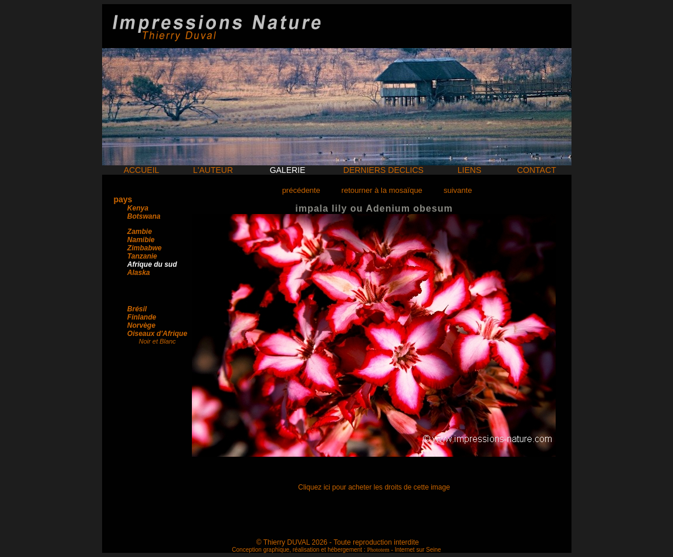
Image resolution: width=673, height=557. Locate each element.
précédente (301, 190)
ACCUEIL (142, 170)
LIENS (469, 170)
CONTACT (536, 170)
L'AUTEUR (213, 170)
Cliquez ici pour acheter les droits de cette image (374, 487)
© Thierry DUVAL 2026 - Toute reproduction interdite (337, 542)
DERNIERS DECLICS (383, 170)
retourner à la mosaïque (381, 190)
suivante (458, 190)
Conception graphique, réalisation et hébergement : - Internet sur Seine (336, 549)
